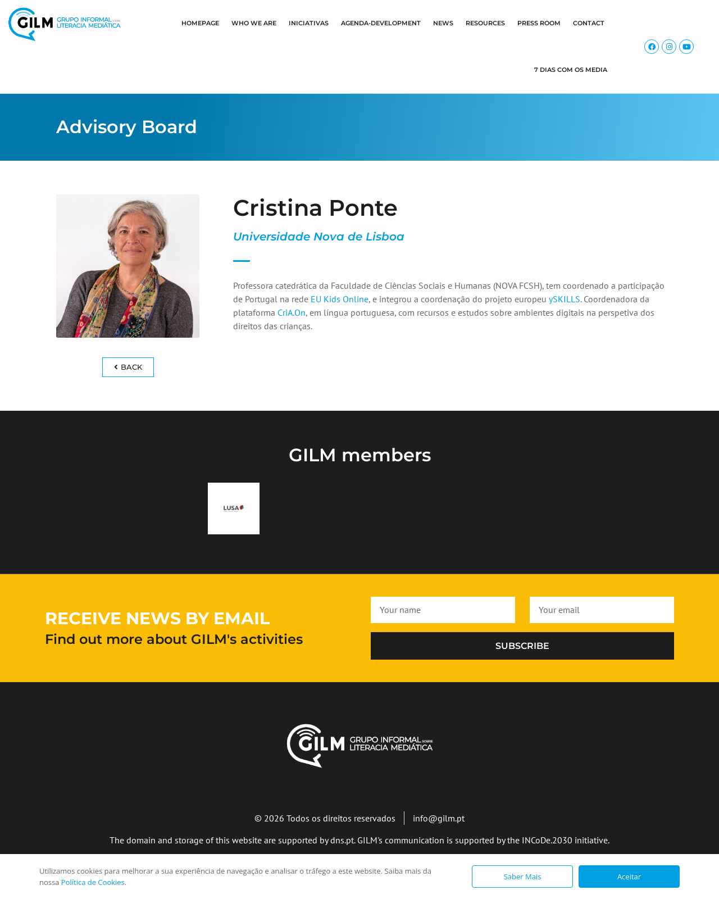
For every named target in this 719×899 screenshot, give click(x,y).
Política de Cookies (93, 882)
